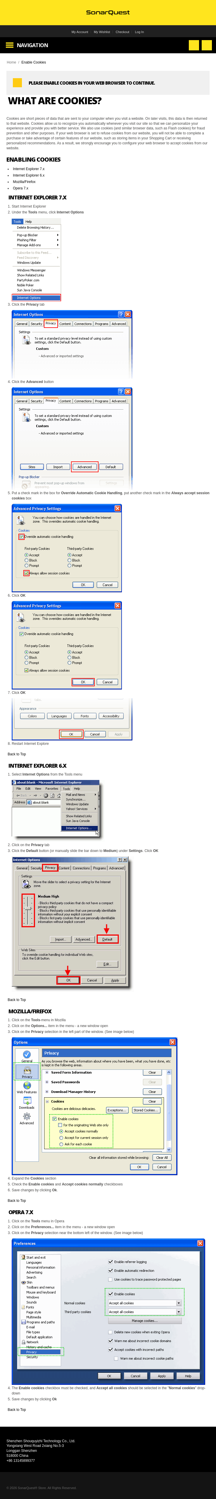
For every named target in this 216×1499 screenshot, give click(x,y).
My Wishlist (102, 32)
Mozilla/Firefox (24, 182)
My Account (80, 32)
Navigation (32, 45)
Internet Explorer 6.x (28, 175)
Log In (139, 32)
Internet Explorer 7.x (28, 169)
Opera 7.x (20, 188)
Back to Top (17, 754)
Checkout (122, 32)
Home (11, 62)
